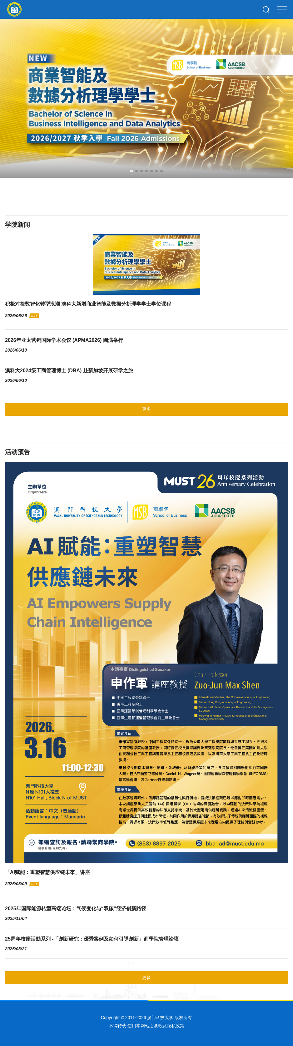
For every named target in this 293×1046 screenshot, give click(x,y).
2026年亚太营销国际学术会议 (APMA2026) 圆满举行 (64, 340)
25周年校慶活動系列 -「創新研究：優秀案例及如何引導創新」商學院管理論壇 (92, 939)
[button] (131, 171)
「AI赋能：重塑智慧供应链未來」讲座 (47, 872)
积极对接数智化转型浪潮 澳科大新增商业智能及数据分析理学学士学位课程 (88, 304)
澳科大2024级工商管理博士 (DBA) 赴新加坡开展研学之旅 (69, 370)
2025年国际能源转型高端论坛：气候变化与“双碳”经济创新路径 (75, 908)
